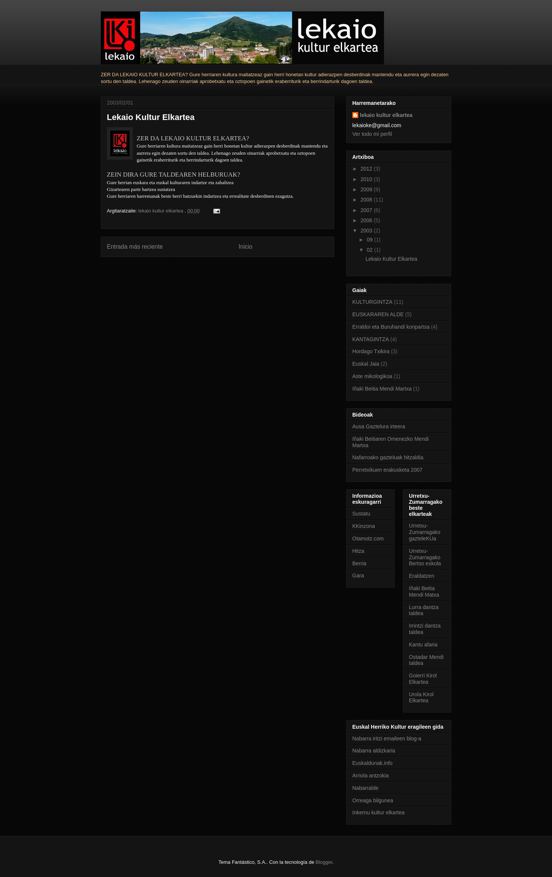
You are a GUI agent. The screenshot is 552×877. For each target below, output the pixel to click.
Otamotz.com (368, 538)
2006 (367, 220)
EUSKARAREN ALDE (378, 314)
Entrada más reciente (135, 246)
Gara (358, 575)
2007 (367, 210)
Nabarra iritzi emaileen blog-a (386, 738)
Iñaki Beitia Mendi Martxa (382, 389)
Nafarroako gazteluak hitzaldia (387, 457)
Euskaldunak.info (372, 763)
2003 (367, 231)
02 (370, 250)
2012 (367, 169)
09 (370, 240)
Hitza (358, 551)
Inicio (245, 246)
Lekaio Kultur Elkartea (391, 259)
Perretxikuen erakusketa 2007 (387, 470)
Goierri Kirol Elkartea (423, 678)
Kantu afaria (423, 645)
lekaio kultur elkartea (386, 115)
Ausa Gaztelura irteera (378, 426)
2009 (367, 189)
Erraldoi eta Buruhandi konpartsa (391, 327)
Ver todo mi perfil (372, 134)
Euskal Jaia (365, 364)
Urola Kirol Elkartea (421, 697)
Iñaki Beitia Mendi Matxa (424, 591)
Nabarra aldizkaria (373, 751)
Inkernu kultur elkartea (378, 812)
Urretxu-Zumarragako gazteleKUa (424, 532)
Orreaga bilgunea (372, 800)
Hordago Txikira (371, 351)
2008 (367, 200)
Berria (359, 563)
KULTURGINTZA (372, 302)
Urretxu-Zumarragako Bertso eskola (425, 557)
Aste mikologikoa (372, 376)
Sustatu (361, 514)
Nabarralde (365, 788)
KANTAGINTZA (370, 339)
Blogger (324, 862)
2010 (367, 179)
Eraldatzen (421, 576)
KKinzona (363, 526)
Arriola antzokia (370, 775)
